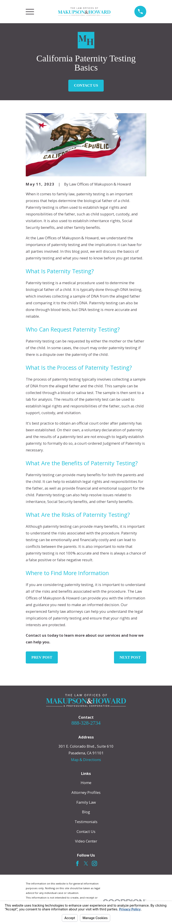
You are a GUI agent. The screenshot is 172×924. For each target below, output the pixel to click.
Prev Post (41, 657)
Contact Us (86, 85)
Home (86, 782)
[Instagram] (94, 863)
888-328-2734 (86, 723)
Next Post (130, 657)
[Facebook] (77, 863)
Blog (86, 811)
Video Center (86, 841)
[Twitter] (85, 863)
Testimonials (86, 821)
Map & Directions (86, 759)
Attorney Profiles (86, 792)
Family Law (86, 802)
